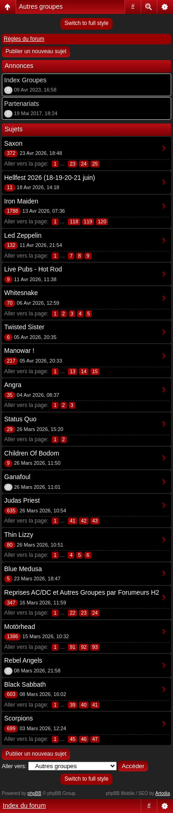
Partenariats (21, 103)
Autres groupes (41, 6)
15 (95, 371)
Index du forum (24, 805)
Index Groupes (25, 80)
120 (102, 221)
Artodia (162, 793)
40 (83, 705)
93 (95, 647)
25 (95, 163)
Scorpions (18, 718)
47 (95, 739)
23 (72, 163)
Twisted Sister (24, 327)
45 (72, 739)
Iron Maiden (21, 201)
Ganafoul (17, 476)
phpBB (35, 793)
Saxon (13, 143)
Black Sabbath (25, 684)
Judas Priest (22, 500)
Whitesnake (21, 292)
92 (83, 647)
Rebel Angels (23, 660)
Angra (12, 384)
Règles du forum (24, 39)
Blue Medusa (23, 569)
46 (83, 739)
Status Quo (20, 419)
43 (95, 521)
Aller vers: (14, 766)
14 (83, 371)
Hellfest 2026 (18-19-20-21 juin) (49, 177)
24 (83, 163)
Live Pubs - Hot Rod (33, 269)
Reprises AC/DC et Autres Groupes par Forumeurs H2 (81, 592)
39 (72, 705)
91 (72, 647)
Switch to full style (86, 23)
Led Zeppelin (23, 235)
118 (74, 221)
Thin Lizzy (18, 534)
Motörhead (19, 626)
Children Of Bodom (31, 453)
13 (72, 371)
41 (72, 521)
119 (88, 221)
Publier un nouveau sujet (36, 51)
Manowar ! (19, 350)
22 (72, 613)
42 (83, 521)
